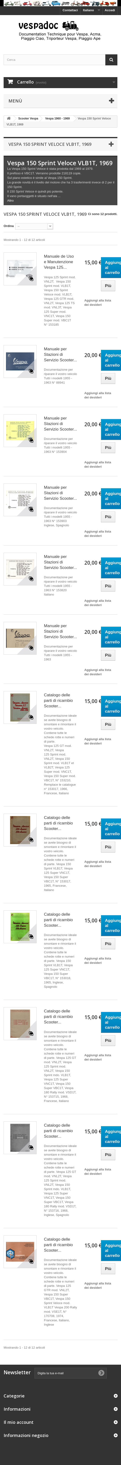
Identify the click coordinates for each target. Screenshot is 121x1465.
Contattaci (70, 10)
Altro (10, 200)
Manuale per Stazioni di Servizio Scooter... (60, 354)
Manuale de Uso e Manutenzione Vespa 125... (59, 262)
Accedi (110, 10)
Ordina (9, 226)
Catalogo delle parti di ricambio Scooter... (58, 700)
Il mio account (19, 1422)
